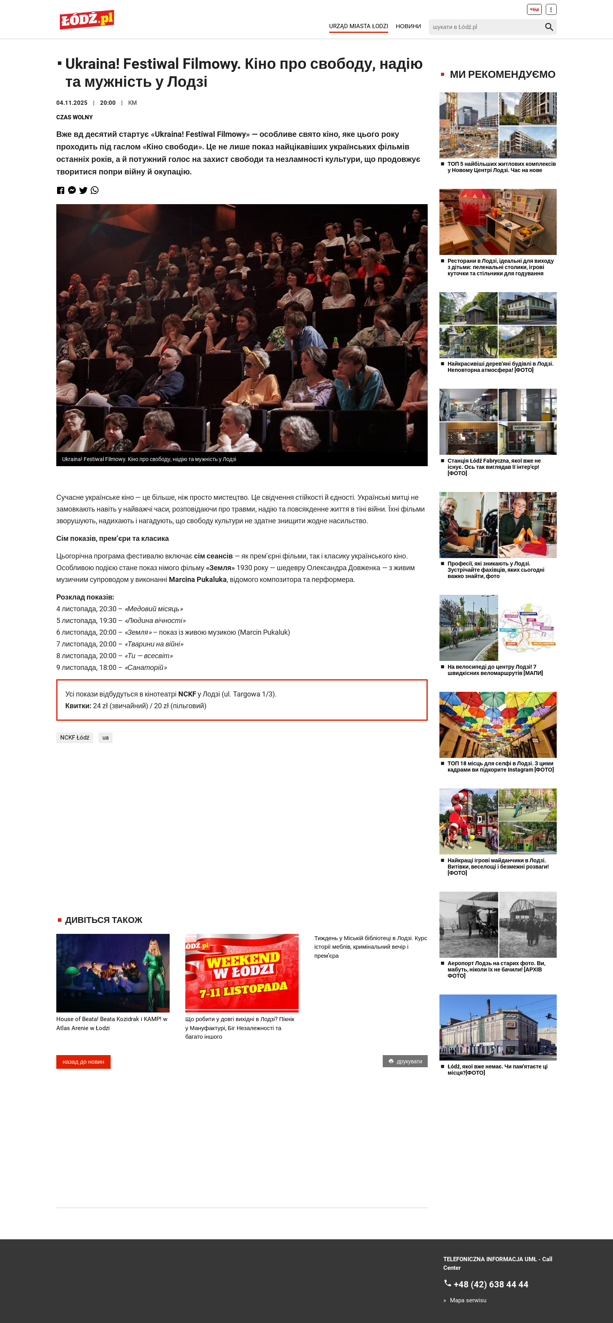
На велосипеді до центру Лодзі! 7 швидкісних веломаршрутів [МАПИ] (495, 670)
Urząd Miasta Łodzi (358, 26)
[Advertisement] (242, 829)
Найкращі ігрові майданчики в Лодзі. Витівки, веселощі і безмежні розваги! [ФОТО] (498, 866)
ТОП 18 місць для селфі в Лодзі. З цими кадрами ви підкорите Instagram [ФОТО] (501, 766)
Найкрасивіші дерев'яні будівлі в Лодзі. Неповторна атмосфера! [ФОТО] (501, 367)
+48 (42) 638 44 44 (491, 1284)
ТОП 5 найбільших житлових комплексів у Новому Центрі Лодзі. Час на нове (502, 167)
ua (105, 737)
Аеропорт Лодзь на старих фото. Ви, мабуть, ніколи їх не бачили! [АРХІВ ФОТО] (496, 969)
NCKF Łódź (74, 737)
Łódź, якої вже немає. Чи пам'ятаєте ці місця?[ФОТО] (498, 1069)
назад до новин (83, 1061)
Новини (408, 26)
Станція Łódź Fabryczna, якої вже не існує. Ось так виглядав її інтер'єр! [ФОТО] (494, 467)
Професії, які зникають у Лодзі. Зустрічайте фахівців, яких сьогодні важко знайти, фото (496, 569)
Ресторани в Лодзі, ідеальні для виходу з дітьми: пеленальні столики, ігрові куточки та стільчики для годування (501, 267)
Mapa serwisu (468, 1300)
